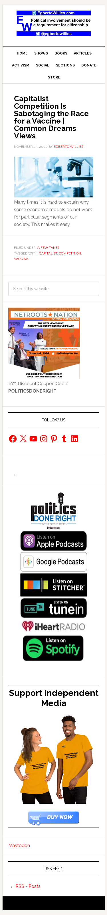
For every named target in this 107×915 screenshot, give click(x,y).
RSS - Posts (28, 886)
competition (70, 253)
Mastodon (19, 845)
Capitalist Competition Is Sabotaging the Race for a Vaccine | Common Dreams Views (51, 117)
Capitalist (48, 253)
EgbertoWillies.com (54, 23)
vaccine (21, 259)
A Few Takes (48, 248)
